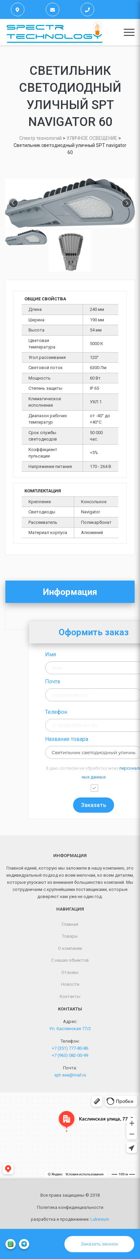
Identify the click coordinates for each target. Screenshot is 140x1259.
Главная (70, 924)
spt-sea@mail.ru (70, 1074)
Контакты (70, 996)
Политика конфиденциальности (70, 1207)
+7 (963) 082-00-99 (70, 1055)
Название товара (102, 739)
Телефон (92, 712)
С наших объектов (70, 960)
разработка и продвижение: (70, 1219)
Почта (88, 681)
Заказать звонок (99, 1243)
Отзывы (70, 972)
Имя (86, 654)
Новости (70, 984)
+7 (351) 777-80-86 (70, 1048)
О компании (70, 948)
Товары (70, 936)
